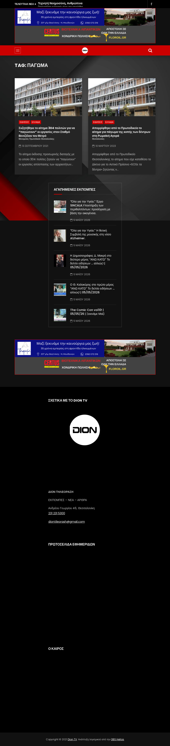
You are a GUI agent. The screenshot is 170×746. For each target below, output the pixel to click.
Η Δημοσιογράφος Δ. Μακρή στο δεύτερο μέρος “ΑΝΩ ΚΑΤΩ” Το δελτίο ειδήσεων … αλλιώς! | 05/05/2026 (90, 261)
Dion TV (72, 739)
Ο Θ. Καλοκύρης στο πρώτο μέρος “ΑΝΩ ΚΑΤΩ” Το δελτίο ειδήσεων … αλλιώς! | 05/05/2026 (92, 288)
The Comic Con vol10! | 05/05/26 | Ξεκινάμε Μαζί (87, 312)
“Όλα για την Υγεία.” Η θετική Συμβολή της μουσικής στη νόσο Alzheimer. (90, 234)
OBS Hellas (117, 739)
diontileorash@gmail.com (66, 522)
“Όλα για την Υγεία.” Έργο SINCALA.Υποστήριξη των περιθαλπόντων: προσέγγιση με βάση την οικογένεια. (90, 207)
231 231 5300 (56, 513)
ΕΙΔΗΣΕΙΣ (24, 122)
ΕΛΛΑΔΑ (36, 122)
